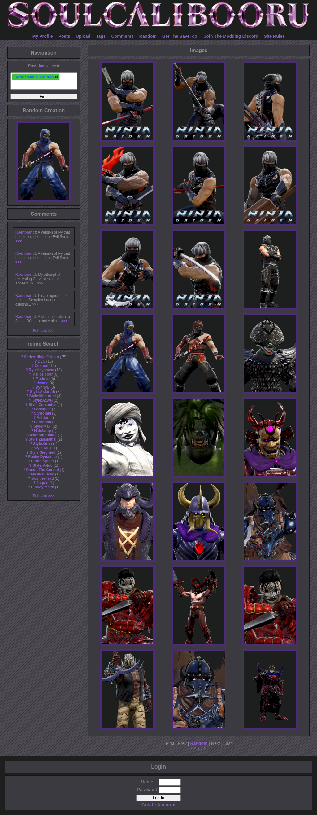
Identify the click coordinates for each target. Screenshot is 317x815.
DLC (41, 361)
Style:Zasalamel (42, 439)
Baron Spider (42, 461)
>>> (18, 241)
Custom (41, 365)
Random (148, 36)
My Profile (42, 36)
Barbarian (42, 422)
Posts (64, 36)
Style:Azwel (42, 400)
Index (43, 66)
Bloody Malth (42, 487)
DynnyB (43, 387)
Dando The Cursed (42, 470)
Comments (122, 36)
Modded (43, 379)
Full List (40, 330)
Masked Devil (42, 474)
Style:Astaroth (42, 392)
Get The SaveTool (180, 36)
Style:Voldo (43, 465)
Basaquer (42, 409)
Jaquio (42, 483)
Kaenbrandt (25, 232)
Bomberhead (42, 478)
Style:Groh (42, 444)
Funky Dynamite (42, 457)
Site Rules (274, 36)
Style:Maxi (42, 426)
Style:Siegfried (42, 452)
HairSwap (42, 431)
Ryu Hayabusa (41, 370)
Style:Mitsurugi (42, 396)
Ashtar (43, 418)
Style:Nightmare (42, 435)
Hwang (43, 383)
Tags (101, 36)
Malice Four (42, 374)
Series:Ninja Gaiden (41, 357)
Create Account (158, 804)
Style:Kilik (43, 448)
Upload (83, 36)
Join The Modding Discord (231, 36)
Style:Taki (42, 413)
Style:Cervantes (42, 405)
